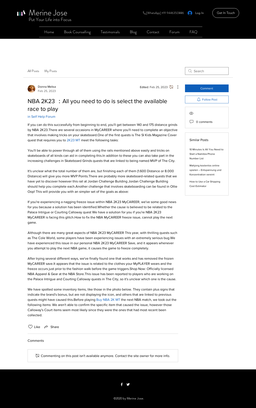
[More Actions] (175, 87)
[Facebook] (122, 384)
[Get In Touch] (225, 13)
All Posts (33, 70)
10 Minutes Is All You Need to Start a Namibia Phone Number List (206, 154)
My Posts (50, 70)
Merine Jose (48, 12)
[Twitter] (128, 384)
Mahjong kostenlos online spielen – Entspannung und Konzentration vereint (205, 170)
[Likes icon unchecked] (30, 326)
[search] (207, 71)
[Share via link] (51, 326)
